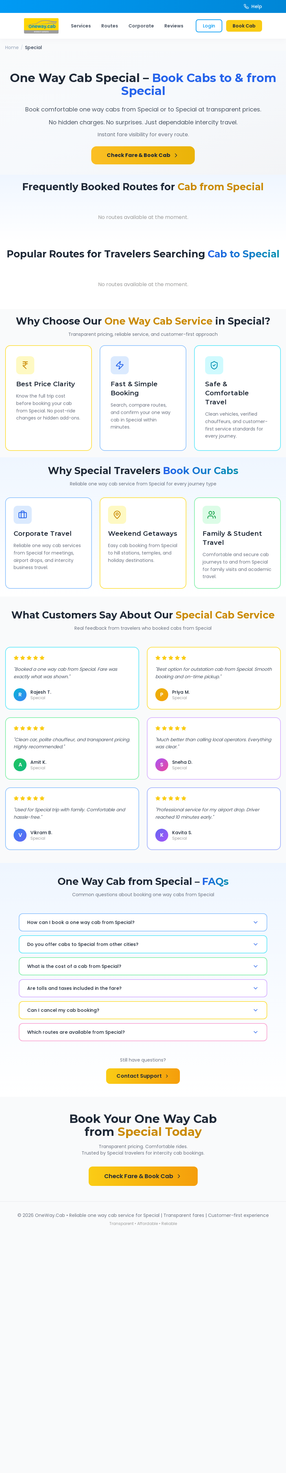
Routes (109, 26)
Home (12, 47)
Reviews (173, 26)
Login (209, 26)
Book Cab (244, 26)
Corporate (141, 26)
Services (81, 26)
